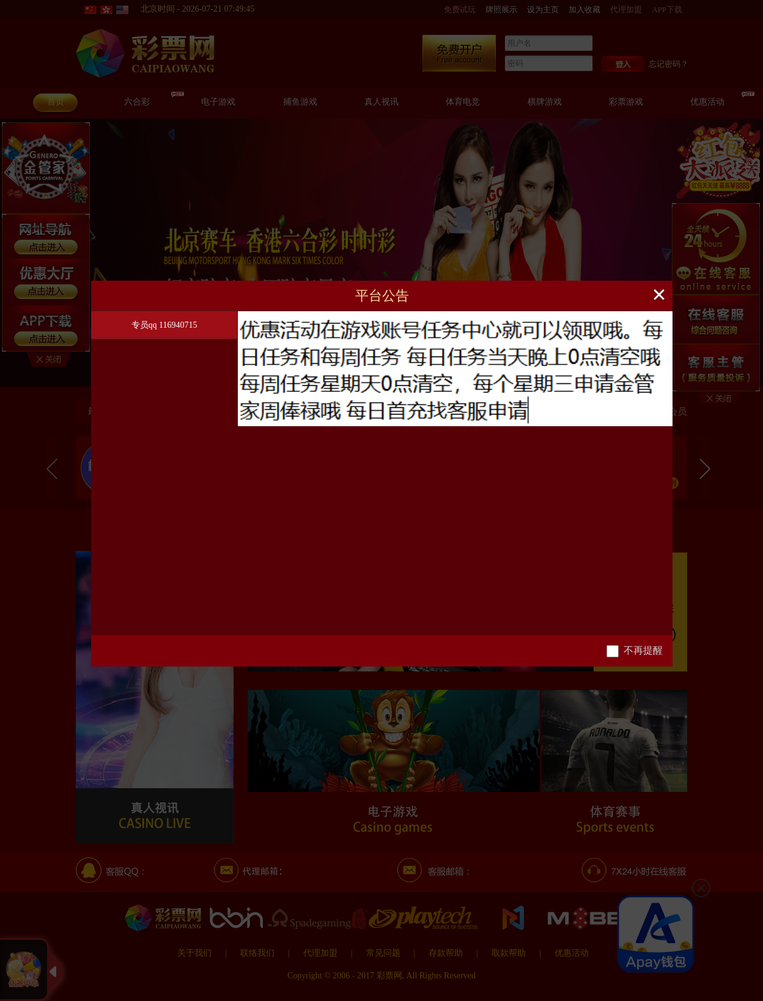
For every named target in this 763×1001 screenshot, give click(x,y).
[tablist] (164, 473)
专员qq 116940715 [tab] (164, 325)
